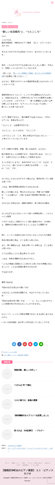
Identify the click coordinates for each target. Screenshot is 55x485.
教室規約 (25, 465)
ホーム (7, 463)
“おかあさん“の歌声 (15, 446)
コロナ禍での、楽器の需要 (25, 400)
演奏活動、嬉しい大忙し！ (25, 370)
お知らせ (47, 463)
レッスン (14, 355)
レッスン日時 (35, 465)
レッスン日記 (13, 352)
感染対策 (20, 355)
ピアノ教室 (7, 355)
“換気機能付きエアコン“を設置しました (31, 415)
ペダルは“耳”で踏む (23, 385)
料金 (23, 463)
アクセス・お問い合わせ (35, 463)
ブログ (6, 352)
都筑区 (26, 355)
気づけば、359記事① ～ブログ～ (29, 431)
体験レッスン (16, 463)
